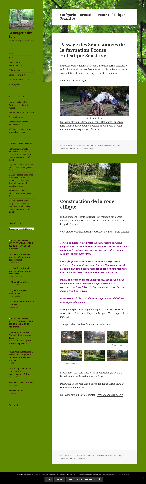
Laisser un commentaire (82, 148)
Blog (11, 58)
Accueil (12, 53)
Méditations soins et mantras (21, 112)
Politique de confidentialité (84, 479)
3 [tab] (93, 118)
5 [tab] (98, 118)
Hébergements (15, 70)
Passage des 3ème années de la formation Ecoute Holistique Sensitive (92, 50)
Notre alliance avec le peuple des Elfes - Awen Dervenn (19, 152)
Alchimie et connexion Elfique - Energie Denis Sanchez (19, 203)
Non (59, 479)
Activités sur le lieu (17, 75)
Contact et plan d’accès (19, 79)
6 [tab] (101, 118)
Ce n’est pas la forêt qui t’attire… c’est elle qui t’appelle (19, 105)
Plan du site (14, 405)
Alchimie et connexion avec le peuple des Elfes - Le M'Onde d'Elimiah (21, 178)
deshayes (13, 190)
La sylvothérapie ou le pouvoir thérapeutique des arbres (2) (20, 257)
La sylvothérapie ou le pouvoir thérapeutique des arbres (20, 271)
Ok (49, 479)
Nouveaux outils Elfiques (21, 382)
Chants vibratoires (17, 117)
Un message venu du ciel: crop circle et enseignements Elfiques (21, 371)
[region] (94, 101)
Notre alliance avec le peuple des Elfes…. (21, 167)
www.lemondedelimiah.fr (110, 394)
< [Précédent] (63, 100)
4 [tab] (95, 118)
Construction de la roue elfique (87, 204)
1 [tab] (87, 118)
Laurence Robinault (84, 145)
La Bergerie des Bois (20, 35)
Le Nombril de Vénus (19, 282)
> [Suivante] (126, 100)
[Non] (143, 478)
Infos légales (14, 84)
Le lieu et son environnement (15, 64)
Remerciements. (16, 390)
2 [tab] (90, 118)
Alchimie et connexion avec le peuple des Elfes (20, 157)
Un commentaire (79, 458)
